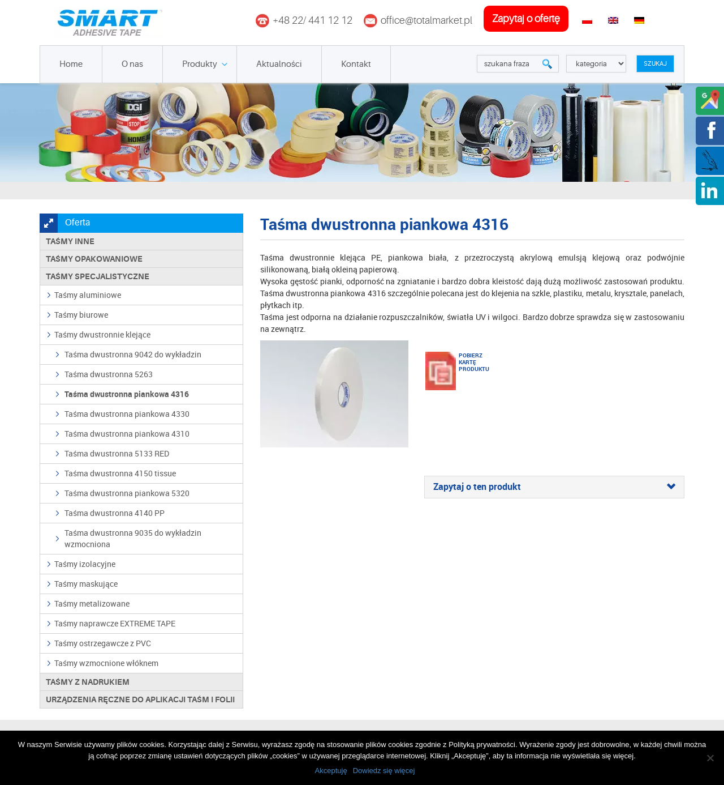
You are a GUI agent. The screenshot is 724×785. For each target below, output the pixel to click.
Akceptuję (331, 770)
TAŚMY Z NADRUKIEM (88, 681)
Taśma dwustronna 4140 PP (114, 512)
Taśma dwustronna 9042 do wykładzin (132, 354)
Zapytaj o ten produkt (554, 487)
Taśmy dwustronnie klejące (102, 334)
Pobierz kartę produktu (473, 362)
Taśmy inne (70, 241)
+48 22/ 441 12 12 (312, 20)
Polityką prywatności (482, 744)
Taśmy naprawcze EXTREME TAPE (114, 623)
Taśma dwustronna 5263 (108, 374)
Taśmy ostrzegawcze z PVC (102, 643)
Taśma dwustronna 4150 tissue (120, 473)
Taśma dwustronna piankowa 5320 (126, 493)
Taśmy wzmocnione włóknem (106, 663)
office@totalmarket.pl (426, 20)
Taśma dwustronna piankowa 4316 (126, 394)
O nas (132, 64)
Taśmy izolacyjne (84, 563)
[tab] (554, 487)
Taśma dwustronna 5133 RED (116, 453)
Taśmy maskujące (86, 583)
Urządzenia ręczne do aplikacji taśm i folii (140, 699)
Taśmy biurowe (81, 314)
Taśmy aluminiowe (87, 294)
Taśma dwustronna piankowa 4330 (126, 413)
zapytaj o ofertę (526, 18)
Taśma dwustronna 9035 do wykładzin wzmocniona (132, 538)
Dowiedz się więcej (384, 770)
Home (71, 64)
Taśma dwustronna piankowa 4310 (126, 433)
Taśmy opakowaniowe (94, 258)
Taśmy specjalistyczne (97, 276)
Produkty (199, 64)
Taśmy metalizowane (92, 603)
